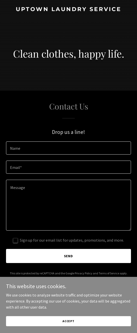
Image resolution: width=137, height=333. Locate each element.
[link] (68, 9)
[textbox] (68, 148)
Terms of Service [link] (109, 273)
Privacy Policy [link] (83, 273)
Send (68, 256)
